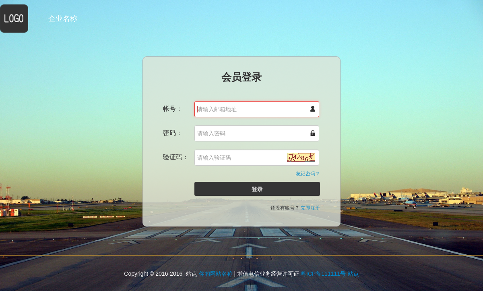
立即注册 (310, 208)
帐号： (172, 108)
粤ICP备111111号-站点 (330, 273)
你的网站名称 (216, 273)
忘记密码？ (308, 174)
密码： (172, 132)
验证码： (176, 157)
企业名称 (62, 19)
